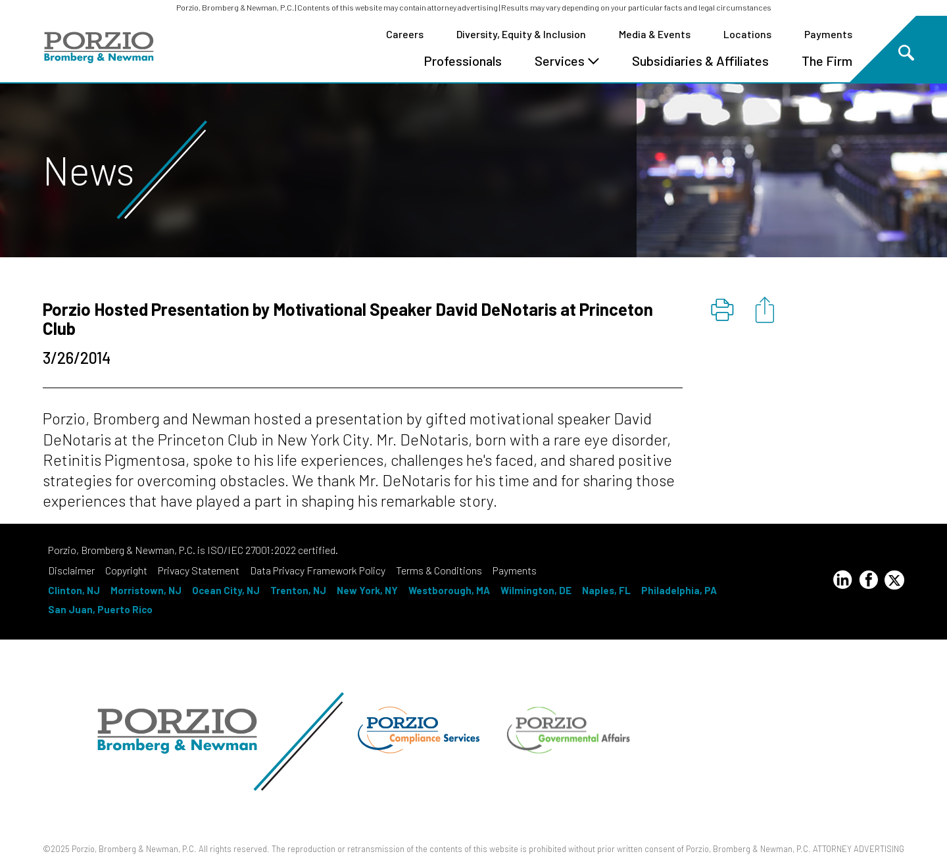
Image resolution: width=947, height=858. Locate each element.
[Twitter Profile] (894, 580)
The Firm (827, 60)
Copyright (126, 570)
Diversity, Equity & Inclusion (521, 34)
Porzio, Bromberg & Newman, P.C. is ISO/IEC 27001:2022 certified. (193, 549)
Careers (405, 34)
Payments (828, 34)
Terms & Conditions (439, 570)
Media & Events (655, 34)
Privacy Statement (198, 570)
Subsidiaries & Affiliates (700, 60)
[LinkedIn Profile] (842, 581)
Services (567, 60)
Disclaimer (71, 570)
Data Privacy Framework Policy (317, 570)
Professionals (463, 60)
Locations (747, 34)
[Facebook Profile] (869, 581)
